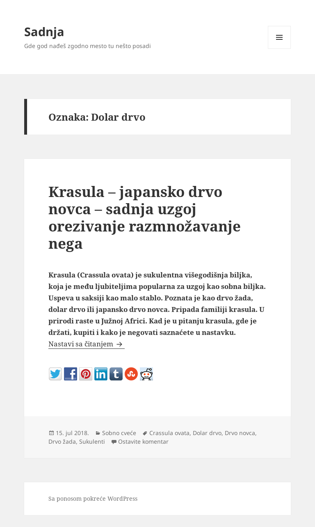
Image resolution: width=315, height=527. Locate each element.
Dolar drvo (207, 433)
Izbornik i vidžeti (279, 48)
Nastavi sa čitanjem (86, 343)
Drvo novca (240, 433)
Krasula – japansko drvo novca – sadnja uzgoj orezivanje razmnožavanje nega (144, 217)
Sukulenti (92, 441)
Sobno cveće (119, 433)
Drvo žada (62, 441)
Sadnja (44, 31)
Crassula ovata (169, 433)
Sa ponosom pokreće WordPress (92, 498)
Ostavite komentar (143, 441)
